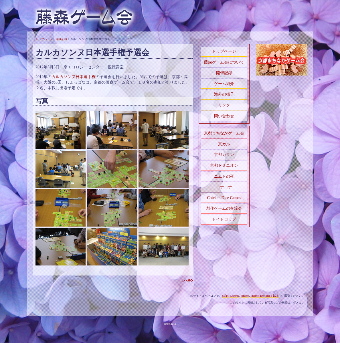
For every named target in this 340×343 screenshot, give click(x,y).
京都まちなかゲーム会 (224, 133)
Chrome (234, 295)
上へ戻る (187, 280)
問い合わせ (224, 116)
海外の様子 (224, 94)
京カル (224, 144)
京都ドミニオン (224, 165)
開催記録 (61, 39)
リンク (224, 105)
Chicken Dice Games (224, 198)
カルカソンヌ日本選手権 (74, 77)
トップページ (44, 39)
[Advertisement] (281, 97)
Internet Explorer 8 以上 (264, 295)
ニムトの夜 (224, 176)
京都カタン (224, 154)
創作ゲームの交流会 (224, 208)
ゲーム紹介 (224, 84)
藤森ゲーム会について (224, 62)
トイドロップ (224, 219)
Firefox (245, 295)
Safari (225, 295)
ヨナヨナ (224, 187)
